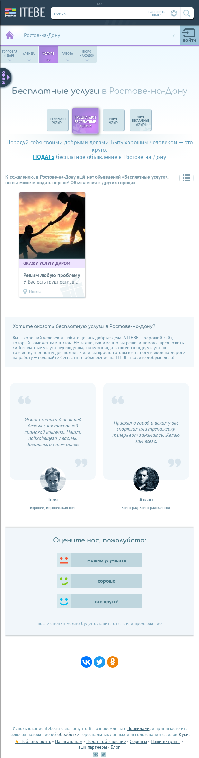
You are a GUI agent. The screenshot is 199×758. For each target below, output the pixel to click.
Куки (184, 734)
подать (43, 157)
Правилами (138, 728)
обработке (68, 734)
